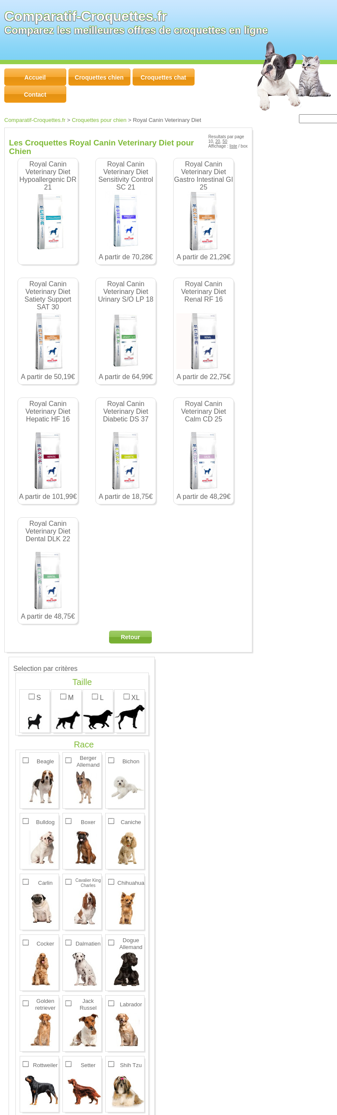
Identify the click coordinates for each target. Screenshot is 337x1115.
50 (224, 141)
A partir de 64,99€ (126, 330)
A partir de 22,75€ (204, 330)
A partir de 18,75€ (126, 450)
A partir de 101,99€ (48, 450)
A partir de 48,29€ (204, 450)
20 (218, 141)
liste (233, 146)
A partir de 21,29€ (204, 210)
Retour (130, 637)
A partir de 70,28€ (126, 210)
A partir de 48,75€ (48, 570)
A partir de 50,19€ (48, 330)
